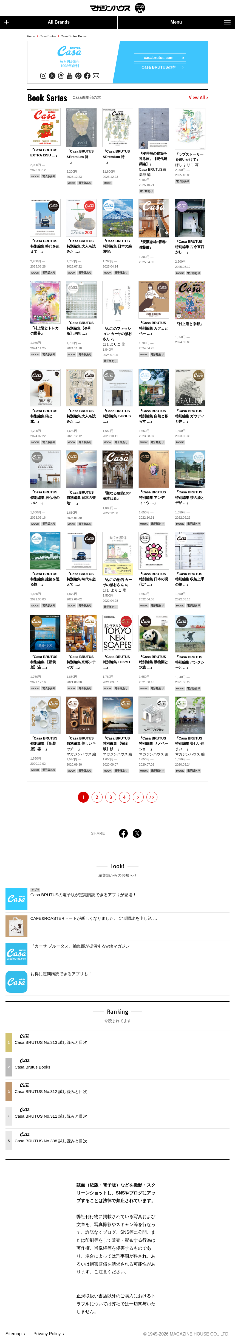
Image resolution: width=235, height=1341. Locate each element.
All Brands (37, 22)
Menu (201, 22)
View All (198, 97)
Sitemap (13, 1334)
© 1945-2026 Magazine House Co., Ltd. (186, 1334)
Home (31, 36)
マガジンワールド (117, 8)
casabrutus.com (163, 58)
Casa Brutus (47, 36)
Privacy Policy (47, 1334)
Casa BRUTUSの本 (162, 68)
